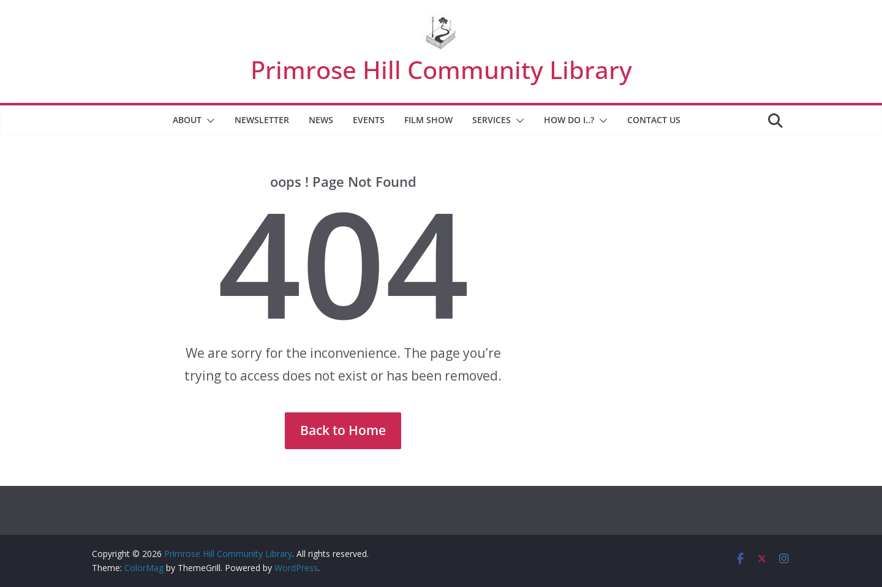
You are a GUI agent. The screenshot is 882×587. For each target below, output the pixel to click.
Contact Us (653, 120)
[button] (208, 121)
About (187, 120)
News (321, 120)
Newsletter (262, 120)
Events (369, 120)
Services (491, 120)
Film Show (428, 120)
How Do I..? (569, 120)
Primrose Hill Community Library (441, 69)
